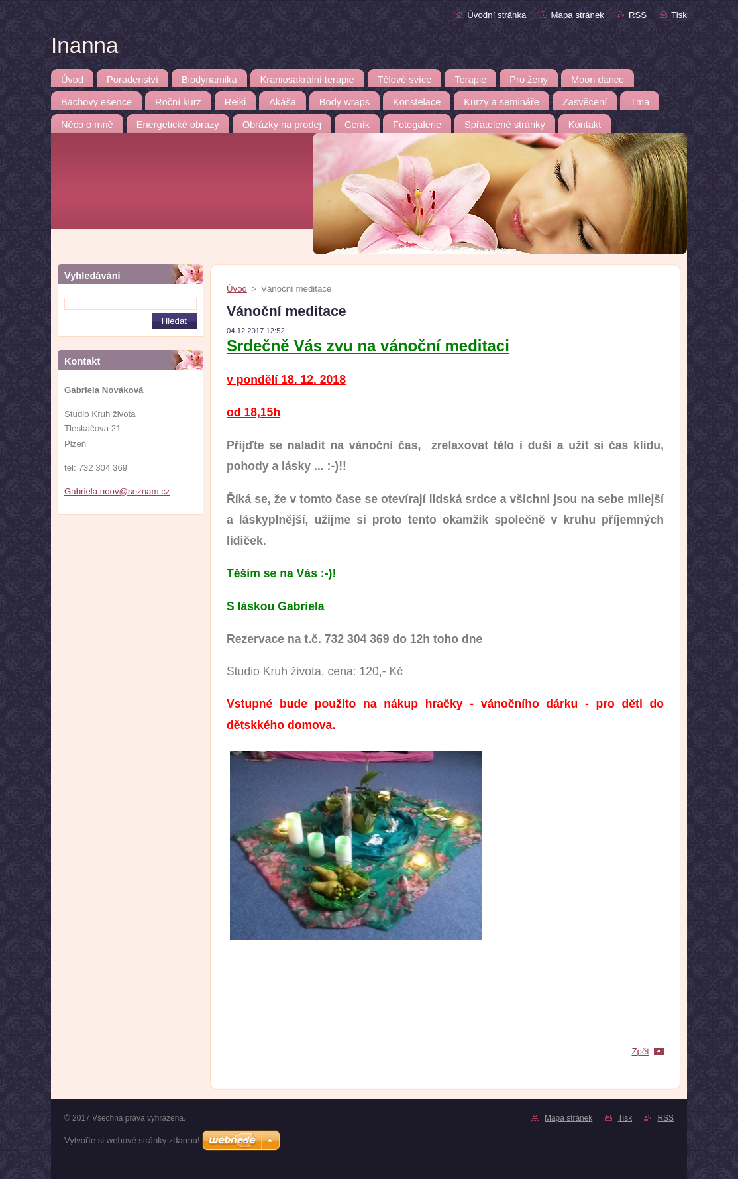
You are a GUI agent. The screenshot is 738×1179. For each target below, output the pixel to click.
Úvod (237, 289)
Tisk (679, 15)
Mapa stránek (577, 15)
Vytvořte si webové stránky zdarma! (132, 1140)
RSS (638, 15)
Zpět (640, 1051)
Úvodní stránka (496, 15)
